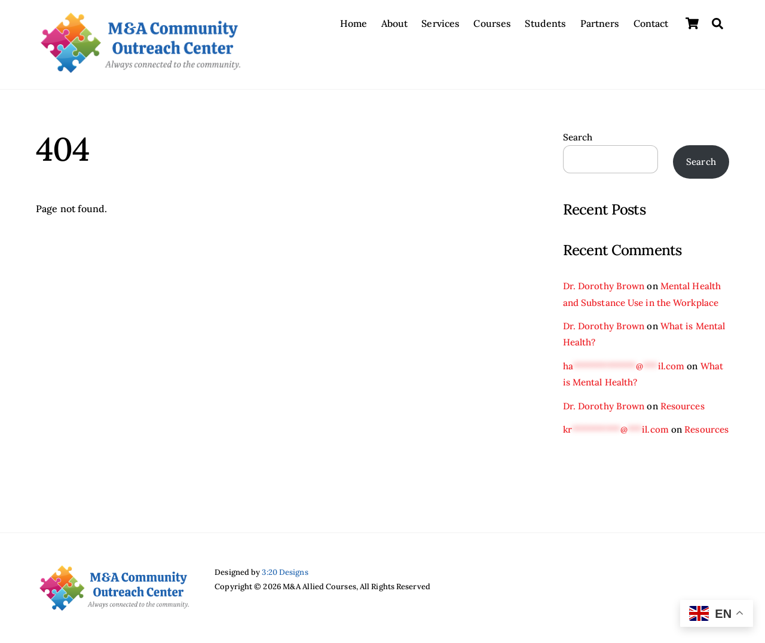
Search (578, 137)
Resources (682, 406)
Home (353, 23)
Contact (651, 23)
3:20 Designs (285, 572)
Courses (492, 23)
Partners (600, 23)
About (394, 23)
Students (545, 23)
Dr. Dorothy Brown (604, 286)
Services (440, 23)
